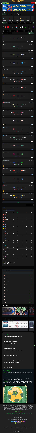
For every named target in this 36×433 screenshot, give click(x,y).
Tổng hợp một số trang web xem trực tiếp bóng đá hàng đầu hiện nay (13, 360)
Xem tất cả (31, 305)
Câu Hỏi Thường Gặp (22, 413)
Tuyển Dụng (30, 413)
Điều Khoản (16, 413)
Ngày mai (29, 22)
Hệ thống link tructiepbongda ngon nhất (9, 343)
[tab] (4, 13)
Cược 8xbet (33, 3)
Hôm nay (22, 22)
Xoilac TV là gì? (6, 334)
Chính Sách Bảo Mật (11, 413)
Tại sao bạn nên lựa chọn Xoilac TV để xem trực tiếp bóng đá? (12, 357)
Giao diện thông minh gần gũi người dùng (9, 348)
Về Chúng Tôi (6, 413)
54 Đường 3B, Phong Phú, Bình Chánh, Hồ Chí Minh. (19, 414)
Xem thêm (18, 202)
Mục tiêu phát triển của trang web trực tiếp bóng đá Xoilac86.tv (13, 336)
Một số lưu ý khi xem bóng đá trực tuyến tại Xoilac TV (11, 362)
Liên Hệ (27, 413)
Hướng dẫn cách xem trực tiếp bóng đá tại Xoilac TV (11, 355)
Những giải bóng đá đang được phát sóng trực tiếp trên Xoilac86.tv (13, 350)
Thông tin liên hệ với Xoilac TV (8, 367)
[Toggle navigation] (1, 3)
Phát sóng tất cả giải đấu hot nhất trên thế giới (10, 341)
